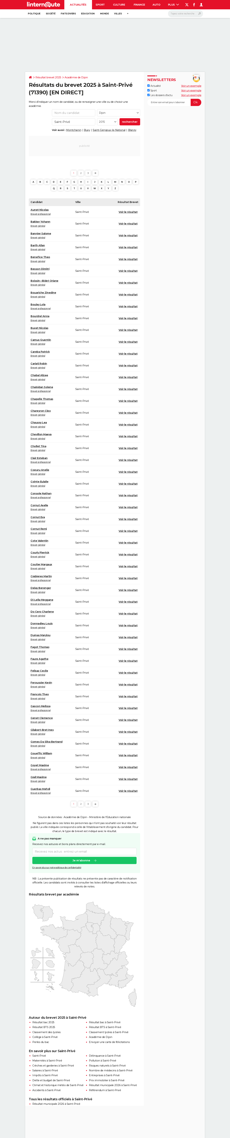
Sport (100, 4)
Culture (119, 4)
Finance (139, 4)
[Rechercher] (185, 13)
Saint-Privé (39, 1055)
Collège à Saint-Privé (45, 1037)
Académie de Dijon (76, 77)
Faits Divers (68, 13)
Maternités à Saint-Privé (47, 1060)
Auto (156, 4)
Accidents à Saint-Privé (46, 1090)
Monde (104, 13)
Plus (173, 4)
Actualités (78, 4)
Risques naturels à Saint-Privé (107, 1065)
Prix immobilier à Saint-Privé (107, 1080)
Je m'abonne (81, 860)
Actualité (154, 85)
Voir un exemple (191, 85)
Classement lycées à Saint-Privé (108, 1032)
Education (88, 13)
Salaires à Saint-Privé (45, 1070)
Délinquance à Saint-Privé (105, 1055)
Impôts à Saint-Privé (45, 1075)
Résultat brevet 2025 (48, 77)
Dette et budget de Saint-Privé (51, 1080)
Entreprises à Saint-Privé (104, 1075)
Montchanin (73, 130)
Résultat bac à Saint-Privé (104, 1022)
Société (51, 13)
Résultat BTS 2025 (43, 1027)
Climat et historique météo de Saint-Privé (58, 1085)
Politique (34, 13)
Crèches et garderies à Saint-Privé (53, 1065)
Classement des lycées (46, 1032)
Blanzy (132, 130)
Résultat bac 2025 (43, 1022)
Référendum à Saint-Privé (105, 1090)
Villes (118, 13)
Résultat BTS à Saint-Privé (105, 1027)
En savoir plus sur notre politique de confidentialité (56, 867)
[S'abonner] (174, 102)
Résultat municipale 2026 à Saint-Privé (113, 1085)
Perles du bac (40, 1042)
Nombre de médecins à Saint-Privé (110, 1070)
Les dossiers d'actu (159, 95)
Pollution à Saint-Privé (102, 1060)
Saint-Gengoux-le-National (109, 130)
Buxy (87, 130)
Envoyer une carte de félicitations (109, 1042)
